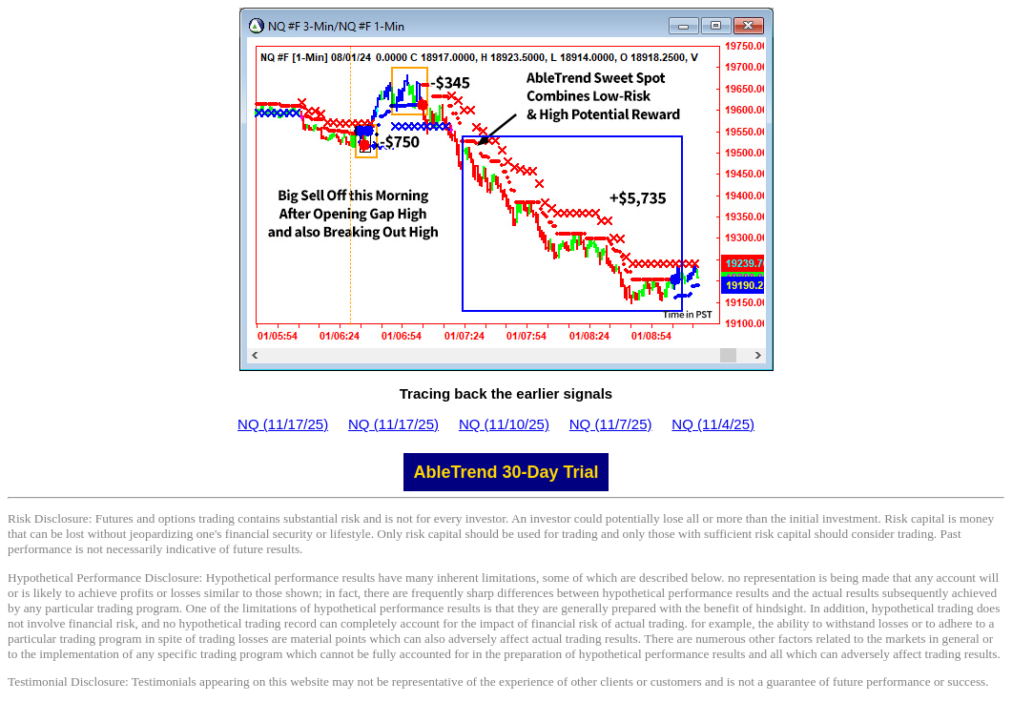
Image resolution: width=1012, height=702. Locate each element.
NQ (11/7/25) (610, 424)
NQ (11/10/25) (504, 424)
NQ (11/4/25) (712, 424)
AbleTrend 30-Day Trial (505, 472)
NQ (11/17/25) (283, 424)
